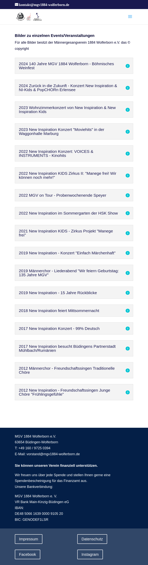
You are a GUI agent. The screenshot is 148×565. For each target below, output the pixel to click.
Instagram (90, 554)
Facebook (27, 554)
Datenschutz (92, 539)
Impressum (28, 539)
